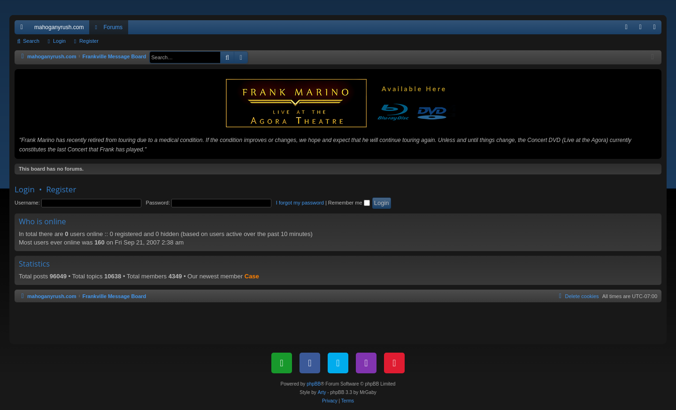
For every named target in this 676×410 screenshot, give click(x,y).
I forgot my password (300, 202)
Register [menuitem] (656, 29)
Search (31, 41)
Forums (113, 27)
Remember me (349, 202)
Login (59, 41)
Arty (322, 392)
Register (89, 41)
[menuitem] (626, 27)
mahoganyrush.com (59, 27)
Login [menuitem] (642, 29)
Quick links (23, 29)
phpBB (314, 383)
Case (252, 276)
